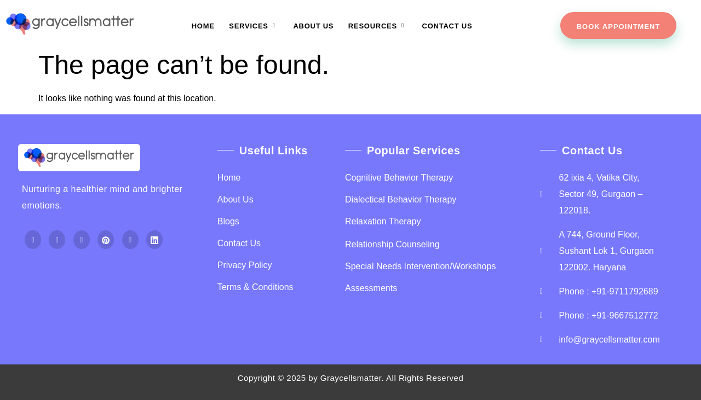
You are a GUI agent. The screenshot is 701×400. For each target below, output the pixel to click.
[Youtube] (130, 240)
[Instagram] (81, 240)
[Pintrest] (105, 240)
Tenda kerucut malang (145, 271)
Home (203, 26)
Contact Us (446, 26)
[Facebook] (33, 240)
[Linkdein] (154, 240)
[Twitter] (57, 240)
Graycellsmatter (351, 377)
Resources (377, 26)
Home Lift (40, 287)
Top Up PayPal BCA (61, 271)
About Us (313, 26)
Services (254, 26)
